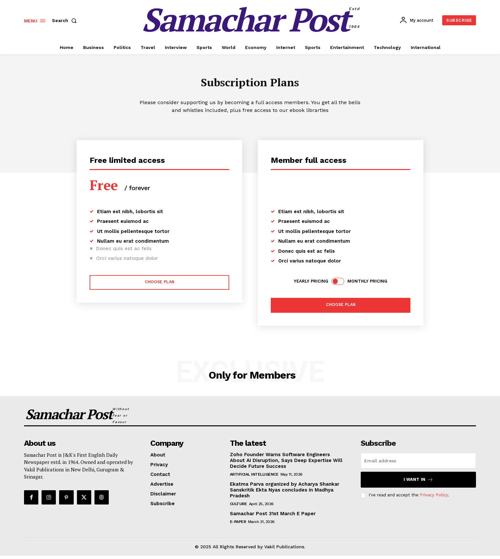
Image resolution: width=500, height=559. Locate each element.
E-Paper (238, 524)
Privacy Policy (434, 498)
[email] (418, 463)
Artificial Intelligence (254, 477)
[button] (65, 20)
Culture (238, 506)
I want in (418, 483)
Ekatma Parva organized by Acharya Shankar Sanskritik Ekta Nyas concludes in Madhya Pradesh (284, 493)
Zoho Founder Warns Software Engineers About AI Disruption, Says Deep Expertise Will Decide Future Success (286, 463)
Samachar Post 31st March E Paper (273, 516)
